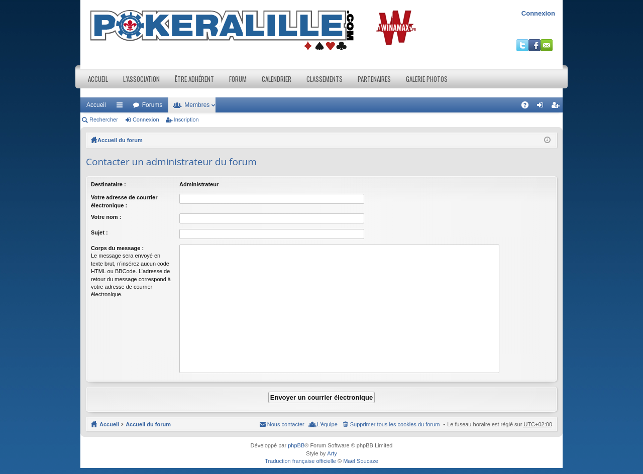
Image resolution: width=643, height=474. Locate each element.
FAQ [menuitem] (528, 106)
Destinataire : (108, 184)
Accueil (98, 79)
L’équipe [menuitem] (327, 424)
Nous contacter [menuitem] (285, 424)
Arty (332, 453)
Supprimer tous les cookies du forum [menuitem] (395, 424)
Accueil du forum (120, 140)
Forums (152, 104)
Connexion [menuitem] (542, 106)
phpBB (296, 445)
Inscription (186, 119)
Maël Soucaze (360, 461)
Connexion (538, 13)
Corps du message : (117, 248)
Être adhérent (194, 79)
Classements (324, 79)
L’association (141, 79)
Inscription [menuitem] (557, 106)
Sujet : (99, 232)
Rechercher (103, 119)
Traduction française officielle (300, 461)
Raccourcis (121, 106)
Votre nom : (106, 217)
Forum (238, 79)
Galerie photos (427, 79)
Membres (196, 104)
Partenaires (374, 79)
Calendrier (276, 79)
